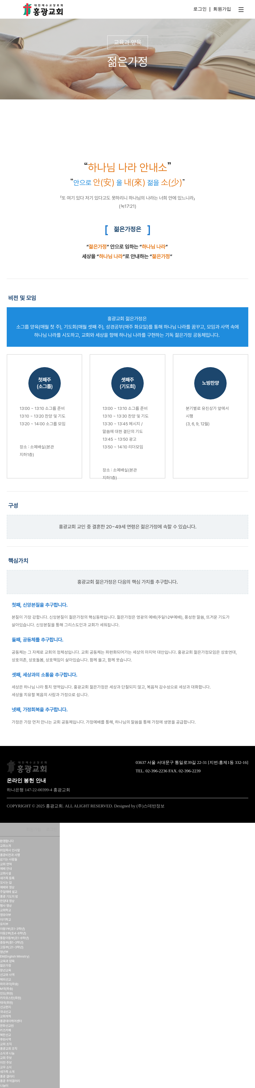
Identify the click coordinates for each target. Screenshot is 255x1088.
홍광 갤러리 (7, 1076)
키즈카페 (5, 1030)
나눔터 (4, 1086)
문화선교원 (7, 1026)
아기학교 (5, 919)
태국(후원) (6, 1002)
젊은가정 (5, 965)
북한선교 (5, 1035)
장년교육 (5, 970)
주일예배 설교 (8, 892)
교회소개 (5, 846)
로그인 (200, 8)
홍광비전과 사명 (10, 855)
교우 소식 (6, 1067)
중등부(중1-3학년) (11, 942)
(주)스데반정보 (150, 806)
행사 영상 (6, 906)
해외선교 (5, 979)
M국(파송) (6, 989)
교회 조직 (6, 1044)
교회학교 (5, 910)
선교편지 (5, 1007)
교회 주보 (6, 1058)
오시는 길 (6, 882)
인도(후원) (6, 993)
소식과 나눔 (7, 1053)
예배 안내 (6, 868)
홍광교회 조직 (8, 1048)
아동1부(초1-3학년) (12, 929)
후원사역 (5, 1039)
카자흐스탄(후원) (10, 998)
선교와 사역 (7, 975)
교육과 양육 (7, 961)
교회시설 (5, 873)
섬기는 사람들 (8, 859)
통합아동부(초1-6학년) (14, 938)
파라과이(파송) (9, 984)
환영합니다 (7, 841)
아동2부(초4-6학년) (13, 933)
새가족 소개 (7, 1072)
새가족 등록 (7, 878)
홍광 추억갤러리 (10, 1081)
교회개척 (5, 1016)
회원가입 (222, 8)
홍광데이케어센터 (11, 1021)
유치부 (4, 924)
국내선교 (5, 1012)
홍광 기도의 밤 (9, 896)
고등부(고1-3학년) (11, 947)
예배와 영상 (7, 887)
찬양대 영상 (7, 901)
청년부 (4, 952)
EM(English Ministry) (14, 956)
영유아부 (5, 915)
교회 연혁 (6, 864)
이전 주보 (6, 1062)
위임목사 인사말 (10, 850)
